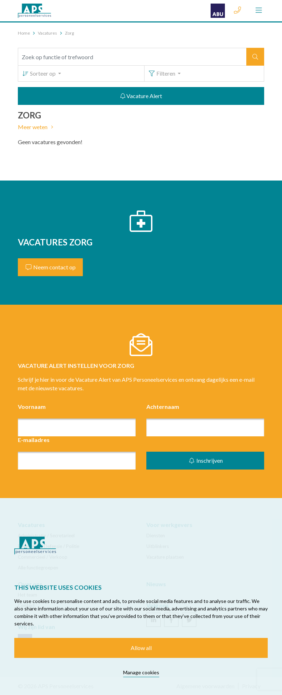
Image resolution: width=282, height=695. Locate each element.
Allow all (141, 647)
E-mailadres (34, 439)
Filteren (162, 73)
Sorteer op (39, 73)
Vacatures (47, 33)
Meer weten (37, 126)
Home (24, 33)
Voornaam (32, 406)
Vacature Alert (141, 95)
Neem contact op (50, 267)
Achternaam (162, 406)
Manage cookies (141, 672)
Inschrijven (205, 460)
